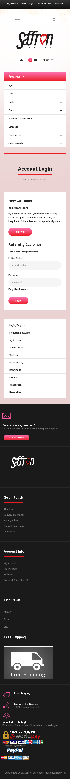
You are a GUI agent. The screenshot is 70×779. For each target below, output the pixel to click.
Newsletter (15, 392)
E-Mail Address (16, 258)
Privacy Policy (11, 520)
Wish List (14, 355)
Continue (20, 232)
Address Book (16, 347)
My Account (12, 3)
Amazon (8, 611)
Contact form (16, 438)
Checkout (58, 3)
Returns (13, 377)
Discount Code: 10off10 (16, 580)
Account (35, 179)
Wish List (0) (28, 3)
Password (13, 275)
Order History (16, 362)
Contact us (9, 531)
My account (10, 563)
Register (21, 325)
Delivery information (14, 514)
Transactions (16, 384)
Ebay (6, 619)
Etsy (6, 626)
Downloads (15, 370)
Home (26, 179)
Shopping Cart (44, 3)
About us (8, 509)
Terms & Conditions (14, 526)
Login (44, 179)
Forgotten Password (18, 289)
